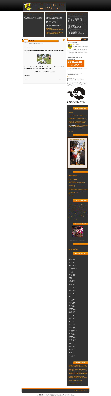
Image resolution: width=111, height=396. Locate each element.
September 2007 (72, 348)
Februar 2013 (71, 306)
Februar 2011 (71, 324)
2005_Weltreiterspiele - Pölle (73, 29)
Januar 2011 (71, 325)
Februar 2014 (71, 299)
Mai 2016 (70, 277)
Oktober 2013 (71, 303)
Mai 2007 (70, 352)
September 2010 (72, 330)
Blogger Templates (51, 395)
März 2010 (71, 333)
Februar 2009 (71, 340)
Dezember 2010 (72, 327)
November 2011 (72, 318)
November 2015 (72, 284)
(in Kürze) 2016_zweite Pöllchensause (75, 17)
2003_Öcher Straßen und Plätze (74, 32)
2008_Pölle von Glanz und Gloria (74, 26)
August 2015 (71, 286)
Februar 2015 (71, 287)
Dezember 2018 (72, 259)
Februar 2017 (71, 271)
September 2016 (72, 275)
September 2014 (72, 294)
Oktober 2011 (71, 320)
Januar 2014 (71, 300)
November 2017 (72, 266)
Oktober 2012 (71, 312)
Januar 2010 (71, 336)
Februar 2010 (71, 334)
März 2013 (71, 305)
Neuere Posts (61, 79)
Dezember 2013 (72, 302)
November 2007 (72, 345)
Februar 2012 (71, 315)
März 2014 (71, 297)
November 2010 (72, 328)
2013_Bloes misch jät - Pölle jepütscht (77, 240)
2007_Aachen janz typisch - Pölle (74, 27)
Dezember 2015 (72, 283)
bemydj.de (73, 85)
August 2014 (71, 296)
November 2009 (72, 339)
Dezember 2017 (72, 265)
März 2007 (71, 353)
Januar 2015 (71, 289)
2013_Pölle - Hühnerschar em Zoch (75, 20)
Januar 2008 (71, 343)
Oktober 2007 (71, 346)
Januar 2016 (71, 281)
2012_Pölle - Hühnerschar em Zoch (75, 21)
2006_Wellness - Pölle (72, 28)
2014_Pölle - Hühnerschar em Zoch (75, 19)
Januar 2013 (71, 308)
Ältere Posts (26, 79)
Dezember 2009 (72, 337)
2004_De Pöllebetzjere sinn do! (74, 31)
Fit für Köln (32, 40)
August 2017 (71, 269)
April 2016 (71, 278)
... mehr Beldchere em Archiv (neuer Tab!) (76, 33)
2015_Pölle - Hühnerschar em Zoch (75, 18)
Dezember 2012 (72, 309)
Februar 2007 (71, 355)
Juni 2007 (70, 350)
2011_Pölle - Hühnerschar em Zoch (75, 22)
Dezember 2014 (72, 290)
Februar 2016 (71, 280)
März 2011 (71, 322)
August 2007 (71, 349)
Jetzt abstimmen (79, 69)
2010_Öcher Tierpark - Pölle (73, 24)
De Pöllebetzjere (77, 44)
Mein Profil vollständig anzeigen (73, 56)
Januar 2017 (71, 272)
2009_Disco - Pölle (71, 25)
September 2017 (72, 268)
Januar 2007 (71, 356)
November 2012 (72, 311)
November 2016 (72, 274)
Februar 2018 (71, 262)
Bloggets (70, 394)
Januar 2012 (71, 317)
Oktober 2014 (71, 293)
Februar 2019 (71, 258)
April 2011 (71, 321)
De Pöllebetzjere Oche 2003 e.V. (55, 394)
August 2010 (71, 331)
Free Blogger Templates (42, 395)
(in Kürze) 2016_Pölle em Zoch (74, 15)
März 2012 (71, 314)
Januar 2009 (71, 342)
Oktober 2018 (71, 261)
